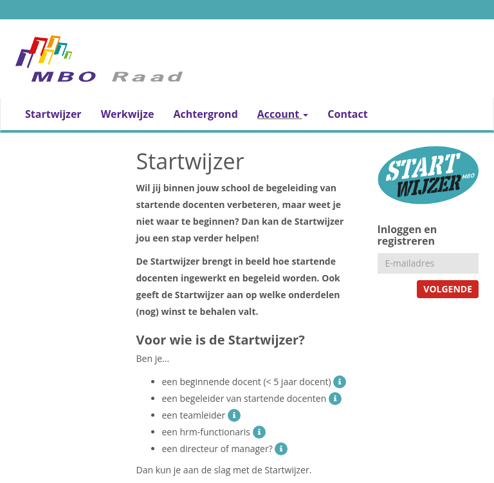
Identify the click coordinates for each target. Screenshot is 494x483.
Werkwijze (127, 114)
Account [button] (283, 114)
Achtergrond (205, 114)
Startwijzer (53, 114)
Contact (347, 114)
